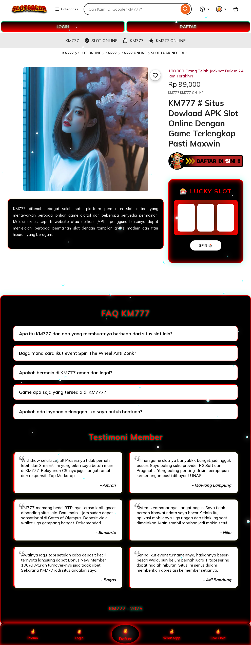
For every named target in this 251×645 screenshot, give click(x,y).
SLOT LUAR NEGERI (167, 53)
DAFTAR (188, 26)
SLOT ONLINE (89, 53)
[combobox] (131, 9)
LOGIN (63, 26)
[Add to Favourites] (155, 75)
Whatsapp (171, 634)
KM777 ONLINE (134, 53)
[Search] (185, 9)
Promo (33, 634)
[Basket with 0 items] (236, 9)
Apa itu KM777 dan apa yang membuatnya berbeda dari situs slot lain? (95, 334)
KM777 (68, 53)
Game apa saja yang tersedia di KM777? (62, 392)
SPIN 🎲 (206, 245)
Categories (66, 9)
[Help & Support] (204, 9)
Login (79, 634)
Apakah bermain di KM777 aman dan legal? (65, 373)
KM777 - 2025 (125, 609)
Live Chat (218, 634)
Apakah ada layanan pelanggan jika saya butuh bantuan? (80, 411)
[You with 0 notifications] (221, 9)
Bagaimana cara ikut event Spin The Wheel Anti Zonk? (77, 353)
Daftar (125, 634)
